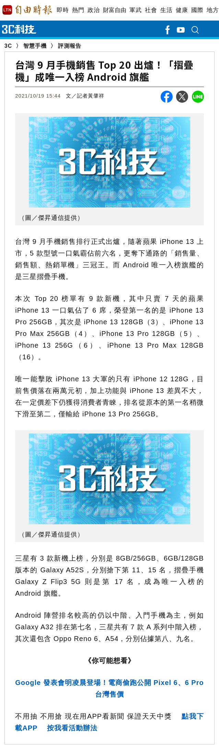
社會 (151, 10)
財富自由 (114, 10)
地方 (213, 10)
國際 (197, 10)
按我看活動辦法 (72, 728)
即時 (63, 10)
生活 (166, 10)
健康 (182, 10)
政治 (94, 10)
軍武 (135, 10)
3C (8, 46)
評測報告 (69, 46)
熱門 (78, 10)
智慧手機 (35, 46)
